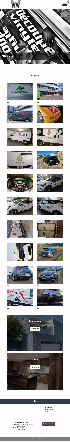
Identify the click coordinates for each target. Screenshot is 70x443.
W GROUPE (15, 4)
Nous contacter (48, 424)
